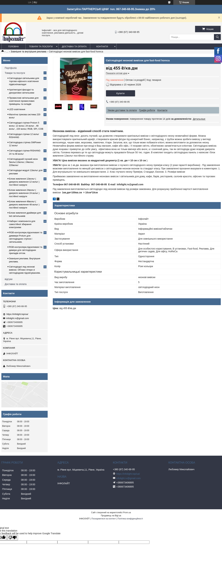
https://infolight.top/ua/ (17, 314)
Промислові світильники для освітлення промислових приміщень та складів (24, 101)
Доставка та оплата (74, 46)
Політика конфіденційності (130, 518)
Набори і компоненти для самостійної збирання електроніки (22, 224)
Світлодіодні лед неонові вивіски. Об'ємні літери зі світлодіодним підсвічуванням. (25, 269)
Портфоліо (11, 68)
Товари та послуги (41, 46)
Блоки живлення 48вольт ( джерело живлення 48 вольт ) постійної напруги (24, 204)
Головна (13, 46)
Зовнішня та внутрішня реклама (28, 51)
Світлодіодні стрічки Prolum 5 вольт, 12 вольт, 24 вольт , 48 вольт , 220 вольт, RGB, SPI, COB (26, 125)
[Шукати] (217, 37)
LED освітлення (17, 109)
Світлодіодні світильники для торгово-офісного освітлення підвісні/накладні (24, 81)
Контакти (102, 46)
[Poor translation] (12, 537)
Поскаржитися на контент (104, 518)
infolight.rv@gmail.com (17, 318)
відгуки (9, 279)
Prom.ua (127, 512)
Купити (120, 93)
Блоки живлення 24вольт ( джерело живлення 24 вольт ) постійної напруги (24, 193)
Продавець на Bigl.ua (111, 515)
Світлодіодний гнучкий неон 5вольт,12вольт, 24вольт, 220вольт (23, 162)
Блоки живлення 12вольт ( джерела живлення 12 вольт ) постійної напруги (24, 181)
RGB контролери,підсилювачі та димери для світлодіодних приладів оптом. (25, 250)
